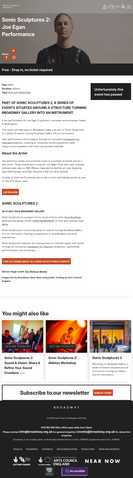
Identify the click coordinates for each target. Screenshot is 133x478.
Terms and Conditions (109, 449)
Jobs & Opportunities (66, 449)
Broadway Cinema (66, 411)
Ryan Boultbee (72, 217)
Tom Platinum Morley (36, 272)
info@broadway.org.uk (36, 432)
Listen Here (10, 192)
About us (17, 449)
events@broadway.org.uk (96, 432)
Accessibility (32, 449)
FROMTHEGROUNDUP (43, 221)
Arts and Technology (19, 93)
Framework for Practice (40, 247)
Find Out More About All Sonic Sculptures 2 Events (36, 261)
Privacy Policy (88, 449)
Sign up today (103, 393)
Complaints (47, 449)
